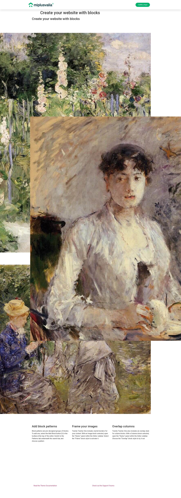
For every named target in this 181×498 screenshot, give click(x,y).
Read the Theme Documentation (45, 486)
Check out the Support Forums (103, 486)
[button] (143, 5)
